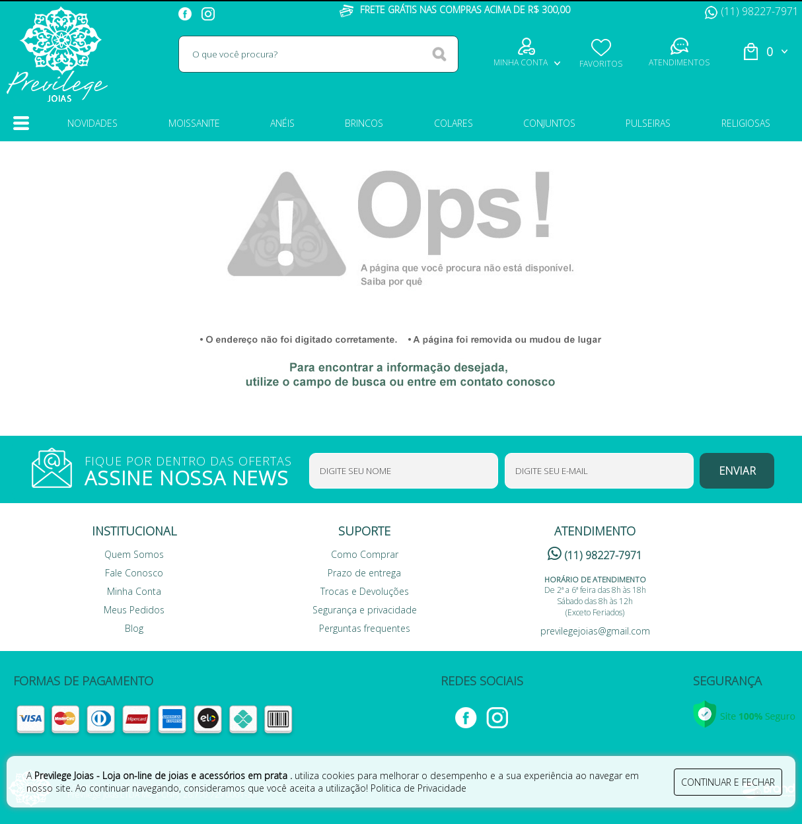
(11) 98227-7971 (752, 11)
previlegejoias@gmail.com (595, 631)
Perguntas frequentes (364, 628)
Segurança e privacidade (364, 609)
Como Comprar (364, 554)
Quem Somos (134, 554)
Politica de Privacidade (418, 788)
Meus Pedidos (134, 609)
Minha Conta (134, 591)
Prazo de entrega (364, 572)
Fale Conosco (134, 572)
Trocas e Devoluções (364, 591)
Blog (134, 628)
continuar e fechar (728, 782)
